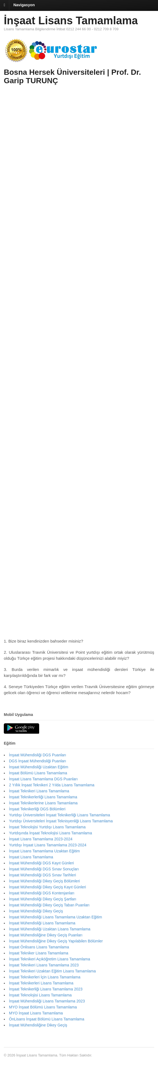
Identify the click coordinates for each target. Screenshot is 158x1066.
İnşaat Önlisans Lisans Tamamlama (39, 947)
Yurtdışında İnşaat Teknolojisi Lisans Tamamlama (50, 833)
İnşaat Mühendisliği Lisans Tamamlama (42, 923)
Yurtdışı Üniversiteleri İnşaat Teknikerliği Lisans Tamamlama (59, 815)
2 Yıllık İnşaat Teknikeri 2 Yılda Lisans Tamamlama (51, 785)
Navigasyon (24, 5)
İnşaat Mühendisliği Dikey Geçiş (36, 911)
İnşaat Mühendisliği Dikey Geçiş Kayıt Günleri (47, 887)
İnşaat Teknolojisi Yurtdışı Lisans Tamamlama (47, 827)
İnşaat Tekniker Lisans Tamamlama (38, 953)
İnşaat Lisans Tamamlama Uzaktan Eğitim (44, 851)
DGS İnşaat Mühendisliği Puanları (37, 761)
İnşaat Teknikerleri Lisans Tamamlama (41, 983)
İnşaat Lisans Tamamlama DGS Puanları (43, 779)
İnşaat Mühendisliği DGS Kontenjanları (41, 893)
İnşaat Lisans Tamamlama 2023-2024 (40, 839)
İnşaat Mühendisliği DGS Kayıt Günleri (41, 863)
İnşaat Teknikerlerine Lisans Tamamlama (43, 803)
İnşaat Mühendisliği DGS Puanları (37, 755)
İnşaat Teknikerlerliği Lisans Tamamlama (43, 797)
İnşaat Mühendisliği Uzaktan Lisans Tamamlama (49, 929)
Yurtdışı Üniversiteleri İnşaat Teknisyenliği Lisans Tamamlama (61, 821)
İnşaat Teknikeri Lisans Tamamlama (39, 791)
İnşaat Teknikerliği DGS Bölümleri (37, 809)
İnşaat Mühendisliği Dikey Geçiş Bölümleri (44, 881)
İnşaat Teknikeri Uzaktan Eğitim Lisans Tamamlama (52, 971)
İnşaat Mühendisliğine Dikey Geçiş (38, 1025)
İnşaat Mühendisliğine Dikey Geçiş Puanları (45, 935)
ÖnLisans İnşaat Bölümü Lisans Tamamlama (46, 1019)
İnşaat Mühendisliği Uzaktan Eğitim (38, 767)
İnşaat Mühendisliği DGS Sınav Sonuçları (44, 869)
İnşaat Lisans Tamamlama (71, 20)
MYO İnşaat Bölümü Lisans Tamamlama (43, 1007)
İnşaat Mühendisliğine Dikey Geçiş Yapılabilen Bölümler (56, 941)
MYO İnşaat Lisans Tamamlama (36, 1013)
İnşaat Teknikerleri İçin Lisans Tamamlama (44, 977)
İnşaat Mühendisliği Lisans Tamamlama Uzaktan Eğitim (55, 917)
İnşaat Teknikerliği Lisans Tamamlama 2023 (45, 989)
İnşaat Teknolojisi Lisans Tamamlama (40, 995)
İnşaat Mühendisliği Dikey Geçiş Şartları (42, 899)
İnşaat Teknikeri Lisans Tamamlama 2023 (44, 965)
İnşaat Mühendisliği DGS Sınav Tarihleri (42, 875)
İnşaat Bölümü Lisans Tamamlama (38, 773)
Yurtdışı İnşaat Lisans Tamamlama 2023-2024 (47, 845)
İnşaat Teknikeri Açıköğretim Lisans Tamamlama (49, 959)
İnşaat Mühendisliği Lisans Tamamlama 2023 (47, 1001)
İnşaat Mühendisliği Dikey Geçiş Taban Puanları (49, 905)
